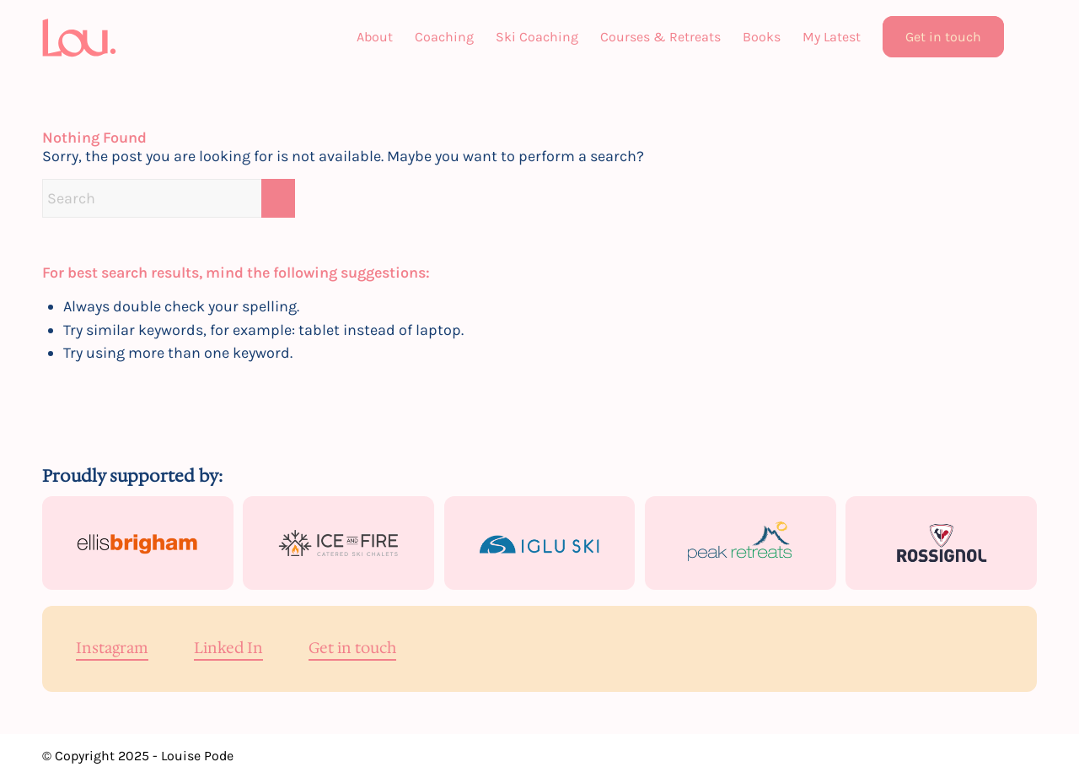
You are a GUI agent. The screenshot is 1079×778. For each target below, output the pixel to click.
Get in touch (352, 649)
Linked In (228, 649)
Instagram (112, 649)
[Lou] (80, 37)
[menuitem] (375, 37)
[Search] (1026, 37)
